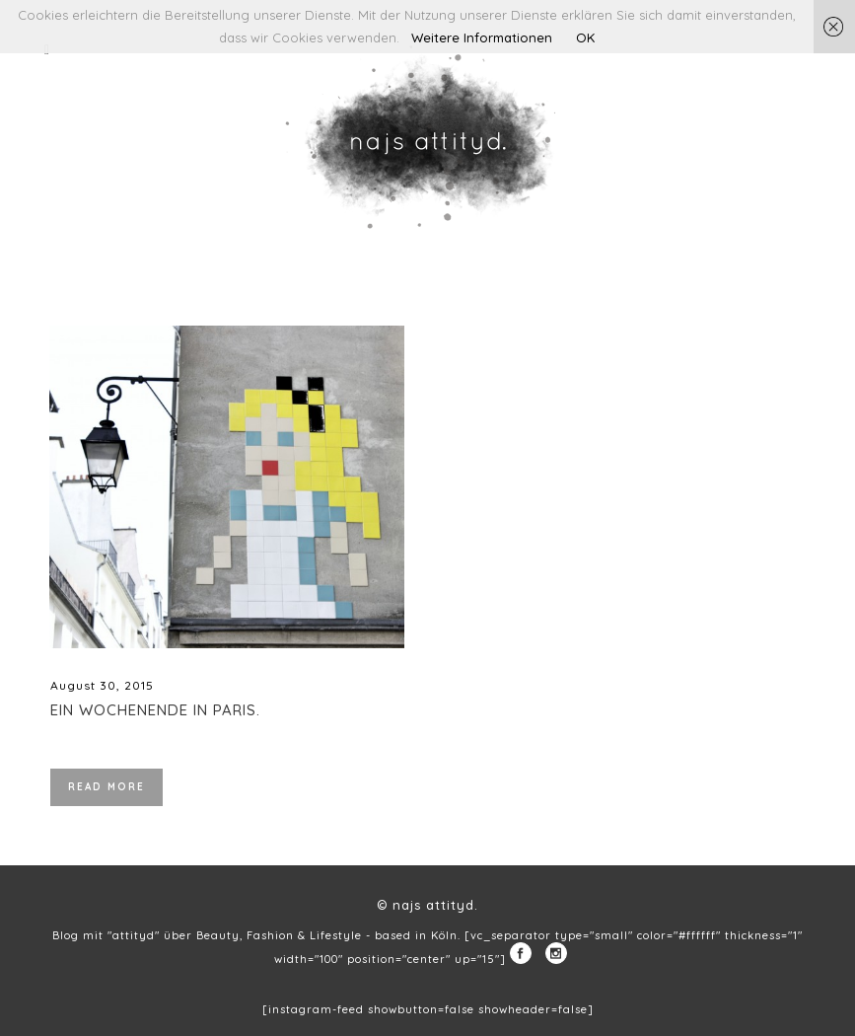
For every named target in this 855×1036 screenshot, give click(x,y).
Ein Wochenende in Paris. (155, 710)
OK (585, 37)
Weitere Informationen (481, 37)
